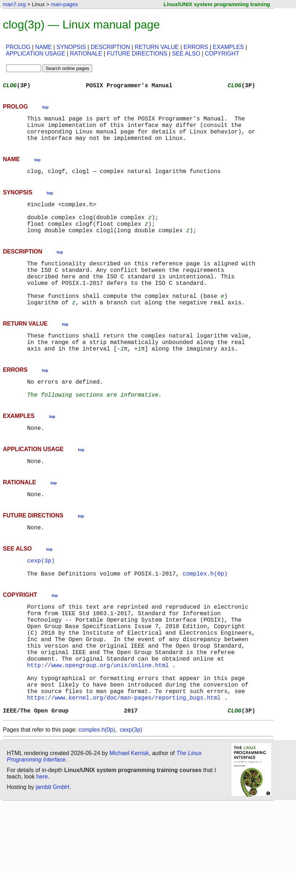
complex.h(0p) (205, 618)
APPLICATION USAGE (35, 53)
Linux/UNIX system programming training (216, 4)
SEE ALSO (186, 53)
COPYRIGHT (222, 53)
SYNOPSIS (71, 47)
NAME (43, 47)
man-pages (64, 4)
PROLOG (18, 47)
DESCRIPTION (110, 47)
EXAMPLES (228, 47)
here (42, 846)
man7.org (14, 4)
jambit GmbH (52, 856)
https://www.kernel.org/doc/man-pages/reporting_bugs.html (124, 764)
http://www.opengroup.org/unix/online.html (98, 724)
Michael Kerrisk (129, 822)
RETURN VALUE (157, 47)
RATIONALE (86, 53)
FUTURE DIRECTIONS (137, 53)
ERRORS (195, 47)
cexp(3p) (41, 602)
